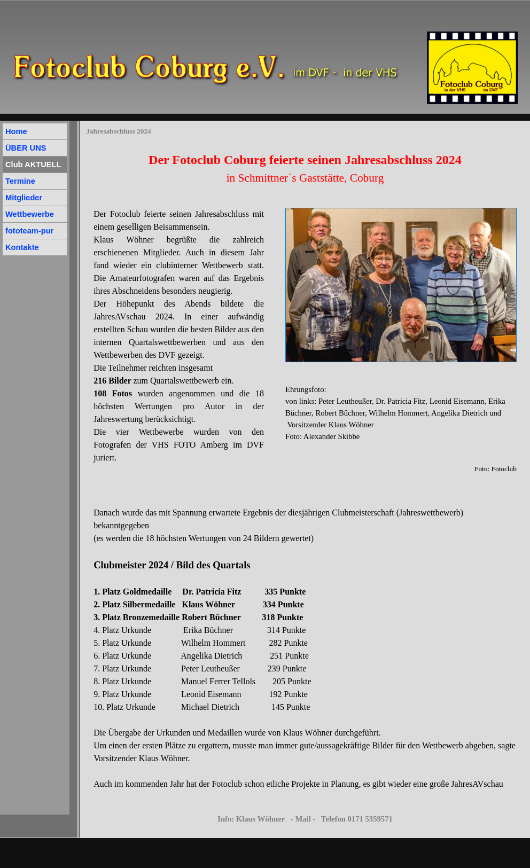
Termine (20, 181)
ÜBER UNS (25, 148)
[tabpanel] (305, 168)
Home (16, 131)
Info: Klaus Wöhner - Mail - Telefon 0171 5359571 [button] (305, 819)
